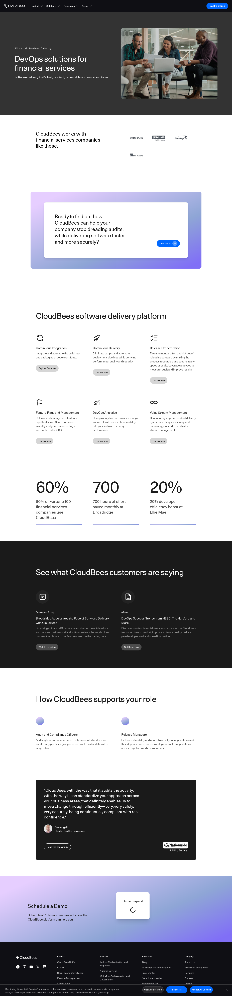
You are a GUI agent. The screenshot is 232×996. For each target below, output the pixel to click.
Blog (144, 962)
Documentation (150, 983)
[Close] (226, 989)
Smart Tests (63, 983)
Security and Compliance (70, 973)
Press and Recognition (196, 967)
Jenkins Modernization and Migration (114, 964)
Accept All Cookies (201, 989)
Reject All (176, 989)
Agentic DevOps (108, 971)
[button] (37, 6)
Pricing (188, 983)
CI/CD (60, 967)
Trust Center (148, 973)
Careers (189, 978)
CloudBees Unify (66, 962)
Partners (189, 973)
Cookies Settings (153, 989)
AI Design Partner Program (156, 967)
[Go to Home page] (14, 6)
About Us (190, 962)
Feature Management (68, 978)
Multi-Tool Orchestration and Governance (115, 978)
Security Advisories (152, 978)
